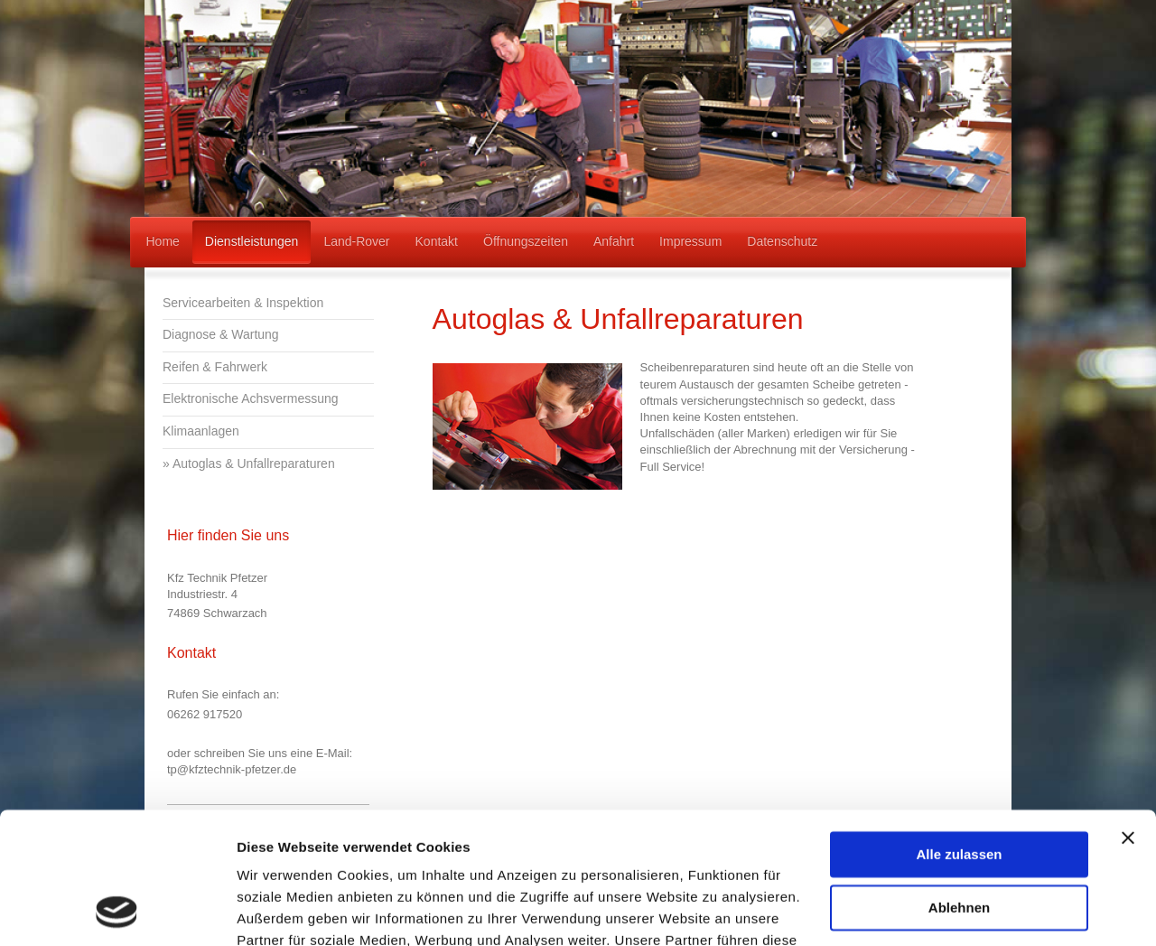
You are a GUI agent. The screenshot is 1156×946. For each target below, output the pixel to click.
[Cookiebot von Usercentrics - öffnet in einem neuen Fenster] (117, 910)
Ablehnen (959, 783)
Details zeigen (282, 910)
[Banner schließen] (1128, 714)
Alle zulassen (959, 731)
